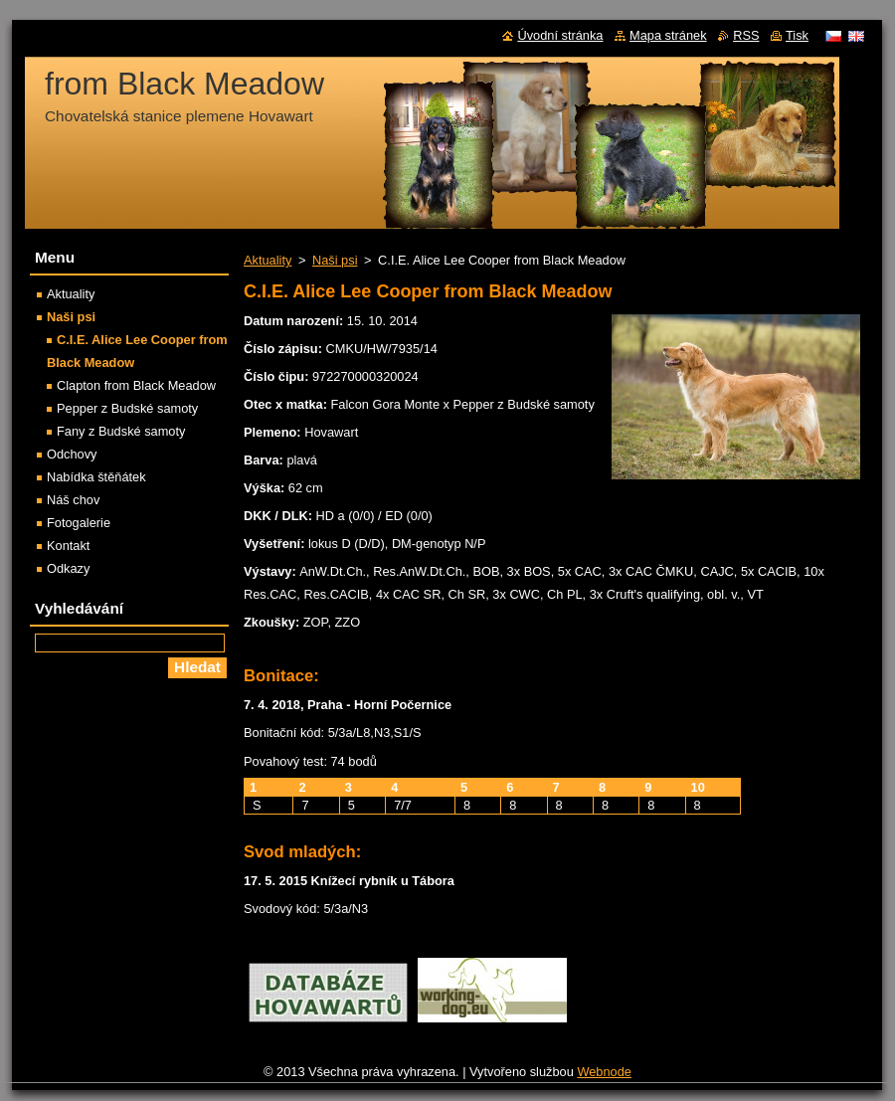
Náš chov (73, 499)
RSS (746, 35)
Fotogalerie (78, 522)
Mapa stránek (668, 35)
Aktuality (267, 260)
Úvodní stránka (560, 35)
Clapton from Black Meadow (136, 385)
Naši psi (335, 260)
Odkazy (68, 568)
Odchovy (72, 454)
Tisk (797, 35)
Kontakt (68, 545)
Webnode (604, 1071)
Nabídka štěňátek (96, 476)
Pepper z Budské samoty (127, 408)
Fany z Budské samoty (121, 431)
